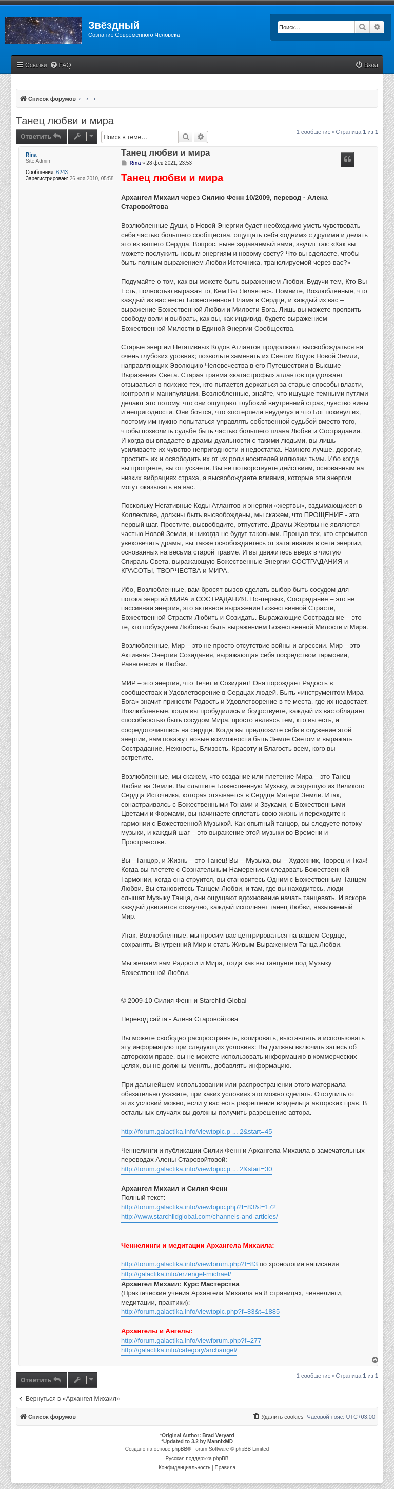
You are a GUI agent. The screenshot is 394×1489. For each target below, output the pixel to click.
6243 (62, 172)
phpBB (179, 1449)
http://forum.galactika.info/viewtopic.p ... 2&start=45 (196, 1131)
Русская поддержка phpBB (196, 1458)
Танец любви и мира (65, 121)
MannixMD (220, 1441)
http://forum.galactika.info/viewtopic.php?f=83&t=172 (198, 1207)
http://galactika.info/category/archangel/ (179, 1350)
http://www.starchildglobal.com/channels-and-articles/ (199, 1216)
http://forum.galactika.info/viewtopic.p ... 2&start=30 (196, 1169)
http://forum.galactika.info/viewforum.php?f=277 (191, 1340)
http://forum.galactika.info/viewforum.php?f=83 (189, 1264)
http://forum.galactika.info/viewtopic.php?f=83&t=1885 (200, 1311)
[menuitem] (60, 65)
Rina (31, 155)
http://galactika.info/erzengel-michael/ (176, 1274)
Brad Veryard (218, 1435)
